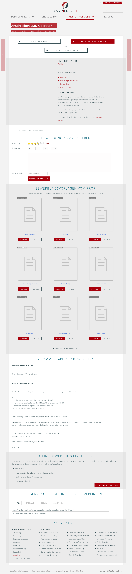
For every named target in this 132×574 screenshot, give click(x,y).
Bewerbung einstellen (107, 485)
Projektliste (100, 548)
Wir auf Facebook (78, 571)
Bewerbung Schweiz (30, 284)
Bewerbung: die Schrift (49, 555)
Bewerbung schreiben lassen (51, 549)
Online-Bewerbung (103, 542)
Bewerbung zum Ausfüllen (69, 81)
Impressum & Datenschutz (41, 571)
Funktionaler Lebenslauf (77, 552)
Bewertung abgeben (38, 179)
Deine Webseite (17, 173)
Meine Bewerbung (20, 16)
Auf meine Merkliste (66, 87)
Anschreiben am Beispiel (49, 533)
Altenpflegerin (30, 234)
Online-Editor (49, 16)
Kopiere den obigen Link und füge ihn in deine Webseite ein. (29, 513)
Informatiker (101, 333)
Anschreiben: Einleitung (49, 536)
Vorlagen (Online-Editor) (21, 558)
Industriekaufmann (65, 333)
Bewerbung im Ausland (49, 545)
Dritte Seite (17, 545)
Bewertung (16, 143)
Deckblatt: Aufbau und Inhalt (78, 542)
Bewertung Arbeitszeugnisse (19, 571)
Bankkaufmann (101, 234)
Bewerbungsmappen (20, 539)
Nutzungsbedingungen (61, 571)
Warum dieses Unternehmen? (107, 555)
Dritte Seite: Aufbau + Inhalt (78, 545)
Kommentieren (65, 84)
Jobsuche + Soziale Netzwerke (107, 532)
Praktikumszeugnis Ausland (106, 545)
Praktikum (61, 64)
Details (36, 239)
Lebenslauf (17, 552)
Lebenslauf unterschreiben (106, 536)
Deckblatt (16, 542)
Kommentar (16, 148)
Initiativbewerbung (19, 549)
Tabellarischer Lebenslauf (105, 552)
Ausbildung (17, 533)
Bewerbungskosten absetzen (79, 536)
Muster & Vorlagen (79, 16)
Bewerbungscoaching (76, 532)
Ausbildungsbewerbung (49, 539)
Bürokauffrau (101, 284)
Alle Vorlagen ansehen (62, 50)
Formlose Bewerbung (76, 548)
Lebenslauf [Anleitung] (104, 539)
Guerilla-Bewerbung (76, 555)
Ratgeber (109, 16)
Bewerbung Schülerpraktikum (51, 552)
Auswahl (23, 239)
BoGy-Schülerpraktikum (77, 539)
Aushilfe (65, 234)
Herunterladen (65, 78)
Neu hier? (98, 3)
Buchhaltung (65, 284)
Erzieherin (29, 333)
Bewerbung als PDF (47, 542)
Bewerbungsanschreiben (21, 536)
